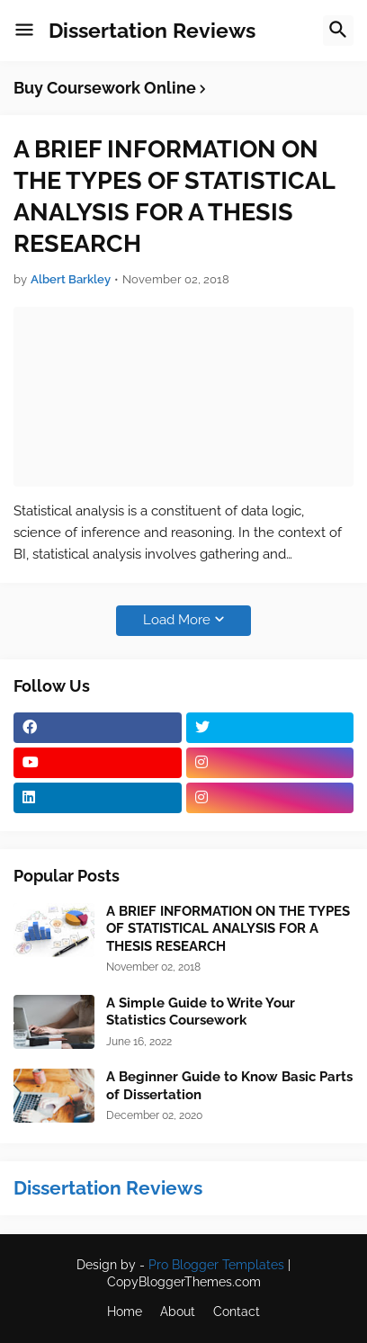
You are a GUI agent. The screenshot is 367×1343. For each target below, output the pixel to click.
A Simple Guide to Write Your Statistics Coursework (200, 1012)
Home (124, 1311)
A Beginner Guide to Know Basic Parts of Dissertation (229, 1086)
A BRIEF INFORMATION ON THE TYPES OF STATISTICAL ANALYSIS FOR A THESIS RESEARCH (174, 196)
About (177, 1311)
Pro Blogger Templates (216, 1265)
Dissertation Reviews (152, 30)
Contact (236, 1311)
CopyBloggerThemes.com (184, 1282)
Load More (176, 620)
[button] (24, 30)
